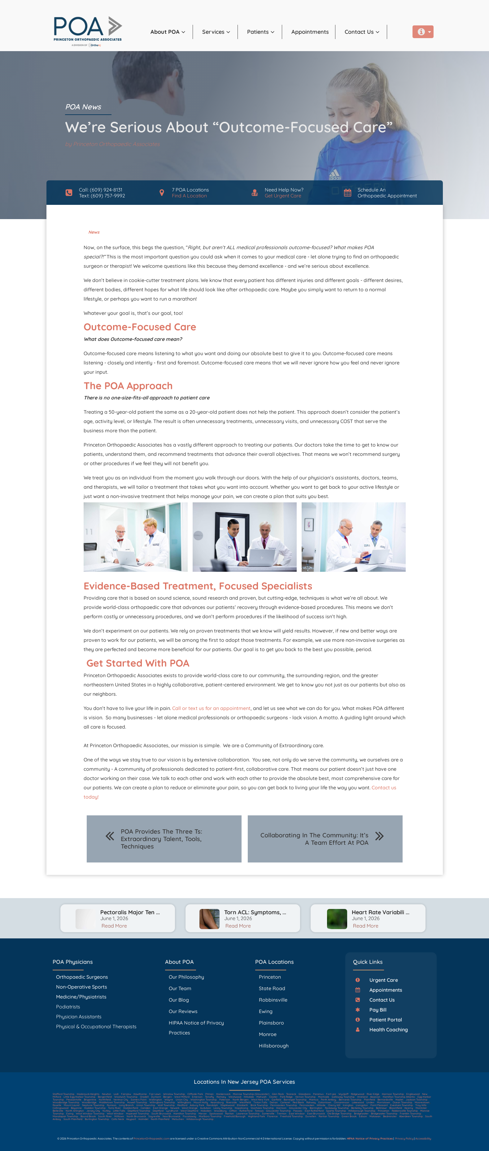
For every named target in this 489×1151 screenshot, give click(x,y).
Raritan (229, 1113)
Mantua (313, 1099)
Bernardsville (385, 1099)
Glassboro (305, 1094)
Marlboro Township (210, 1116)
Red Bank (298, 1102)
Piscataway (189, 1116)
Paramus (318, 1094)
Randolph (212, 1105)
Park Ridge (286, 1096)
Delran (274, 1102)
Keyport (131, 1119)
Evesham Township (401, 1105)
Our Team (180, 988)
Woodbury (220, 1110)
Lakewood (358, 1102)
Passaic (297, 1110)
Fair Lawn (155, 1094)
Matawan (375, 1116)
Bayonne (76, 1107)
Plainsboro (272, 1023)
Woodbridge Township (66, 1102)
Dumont (156, 1096)
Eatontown (324, 1102)
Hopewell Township (137, 1113)
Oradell (144, 1096)
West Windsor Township (90, 1113)
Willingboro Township (162, 1102)
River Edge (373, 1094)
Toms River (114, 1107)
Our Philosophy (186, 977)
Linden (370, 1102)
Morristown (383, 1102)
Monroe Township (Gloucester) (251, 1094)
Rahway (311, 1102)
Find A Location (189, 195)
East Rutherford (314, 1110)
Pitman (209, 1094)
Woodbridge (89, 1102)
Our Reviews (183, 1011)
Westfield (245, 1102)
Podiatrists (68, 1006)
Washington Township (203, 1099)
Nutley (107, 1110)
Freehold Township (291, 1116)
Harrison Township (393, 1094)
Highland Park (256, 1116)
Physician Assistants (79, 1016)
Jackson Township (416, 1099)
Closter (273, 1096)
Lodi (116, 1094)
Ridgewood (357, 1094)
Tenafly (209, 1096)
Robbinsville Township (405, 1110)
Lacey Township (222, 1107)
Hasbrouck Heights (88, 1094)
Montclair (421, 1107)
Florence (272, 1116)
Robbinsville (273, 1000)
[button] (172, 32)
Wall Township (166, 1105)
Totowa (259, 1110)
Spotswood (216, 1113)
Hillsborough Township (361, 1110)
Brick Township (259, 1105)
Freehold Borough (235, 1116)
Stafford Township (63, 1094)
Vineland (362, 1096)
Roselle (57, 1105)
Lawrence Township (248, 1113)
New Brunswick (171, 1116)
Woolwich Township (126, 1096)
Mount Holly (201, 1102)
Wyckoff (343, 1094)
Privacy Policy (404, 1138)
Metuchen (178, 1119)
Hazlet (399, 1099)
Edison (363, 1116)
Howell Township (137, 1102)
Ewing (266, 1011)
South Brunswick (161, 1113)
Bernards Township (350, 1099)
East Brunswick (316, 1113)
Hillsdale (249, 1096)
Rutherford (245, 1110)
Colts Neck (117, 1119)
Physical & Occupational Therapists (96, 1026)
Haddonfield (130, 1107)
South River (105, 1116)
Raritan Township (329, 1116)
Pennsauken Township (283, 1105)
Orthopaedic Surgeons (82, 977)
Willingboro (184, 1102)
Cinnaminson (341, 1102)
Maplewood (227, 1105)
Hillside (321, 1105)
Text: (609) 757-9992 (102, 195)
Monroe (268, 1034)
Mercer (203, 1113)
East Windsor (297, 1113)
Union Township (145, 1105)
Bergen (167, 1096)
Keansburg (217, 1102)
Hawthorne (140, 1094)
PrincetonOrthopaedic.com (151, 1138)
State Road (272, 988)
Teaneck (291, 1094)
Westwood (235, 1096)
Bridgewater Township (384, 1113)
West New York (260, 1099)
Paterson (224, 1099)
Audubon (205, 1107)
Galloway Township (343, 1096)
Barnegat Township (295, 1099)
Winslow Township (174, 1094)
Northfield (105, 1099)
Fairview (126, 1094)
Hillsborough (274, 1046)
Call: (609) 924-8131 (100, 190)
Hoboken (206, 1110)
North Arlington (75, 1110)
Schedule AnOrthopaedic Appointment (387, 193)
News (93, 232)
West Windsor (115, 1113)
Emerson (197, 1096)
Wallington (155, 1099)
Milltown (119, 1116)
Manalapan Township (65, 1116)
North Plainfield (160, 1119)
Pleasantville (73, 1099)
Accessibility (423, 1138)
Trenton (281, 1113)
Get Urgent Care (283, 195)
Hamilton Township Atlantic (399, 1096)
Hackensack (223, 1094)
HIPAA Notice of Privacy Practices (196, 1028)
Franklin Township (410, 1113)
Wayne (168, 1099)
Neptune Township (93, 1105)
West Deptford (189, 1110)
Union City (182, 1099)
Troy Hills (420, 1105)
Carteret (285, 1102)
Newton (106, 1094)
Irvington (348, 1105)
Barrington (316, 1107)
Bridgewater (361, 1113)
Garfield (276, 1099)
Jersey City (93, 1110)
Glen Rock (278, 1094)
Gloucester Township (278, 1110)
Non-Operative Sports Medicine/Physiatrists (81, 992)
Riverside (231, 1102)
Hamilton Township (184, 1113)
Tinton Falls (260, 1102)
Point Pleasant (379, 1105)
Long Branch (126, 1105)
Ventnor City (120, 1099)
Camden (146, 1107)
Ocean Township (402, 1102)
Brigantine (90, 1099)
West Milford (182, 1096)
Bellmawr (381, 1107)
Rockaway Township (337, 1107)
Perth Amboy (328, 1099)
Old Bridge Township (339, 1113)
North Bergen (241, 1099)
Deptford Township (139, 1110)
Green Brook (349, 1116)
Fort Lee (331, 1094)
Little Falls (119, 1110)
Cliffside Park (195, 1094)
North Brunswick (136, 1116)
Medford (182, 1105)
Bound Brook (88, 1116)
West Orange (190, 1107)
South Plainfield (72, 1119)
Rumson (111, 1105)
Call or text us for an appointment (211, 708)
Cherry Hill (334, 1105)
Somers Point (138, 1099)
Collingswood (60, 1107)
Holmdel (143, 1119)
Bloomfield (395, 1107)
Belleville (58, 1110)
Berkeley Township (362, 1107)
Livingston (362, 1105)
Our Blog (179, 1000)
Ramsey (221, 1096)
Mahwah (261, 1096)
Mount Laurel (72, 1105)
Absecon (375, 1096)
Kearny (408, 1107)
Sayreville (154, 1116)
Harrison (281, 1107)
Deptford (158, 1110)
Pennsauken (306, 1105)
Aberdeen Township (411, 1116)
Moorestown (422, 1102)
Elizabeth (242, 1105)
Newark (174, 1107)
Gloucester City (298, 1107)
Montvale (323, 1096)
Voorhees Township (262, 1107)
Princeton (270, 977)
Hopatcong (241, 1107)
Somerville (268, 1113)
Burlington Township (97, 1119)
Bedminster (390, 1116)
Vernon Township (305, 1096)
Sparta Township (336, 1110)
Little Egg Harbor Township (79, 1096)
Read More (114, 926)
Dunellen (310, 1116)
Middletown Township (112, 1102)
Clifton (233, 1110)
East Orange (160, 1107)
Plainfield (369, 1099)
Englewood (413, 1094)
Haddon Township (95, 1107)
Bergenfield (105, 1096)
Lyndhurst (172, 1110)
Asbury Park (197, 1105)
